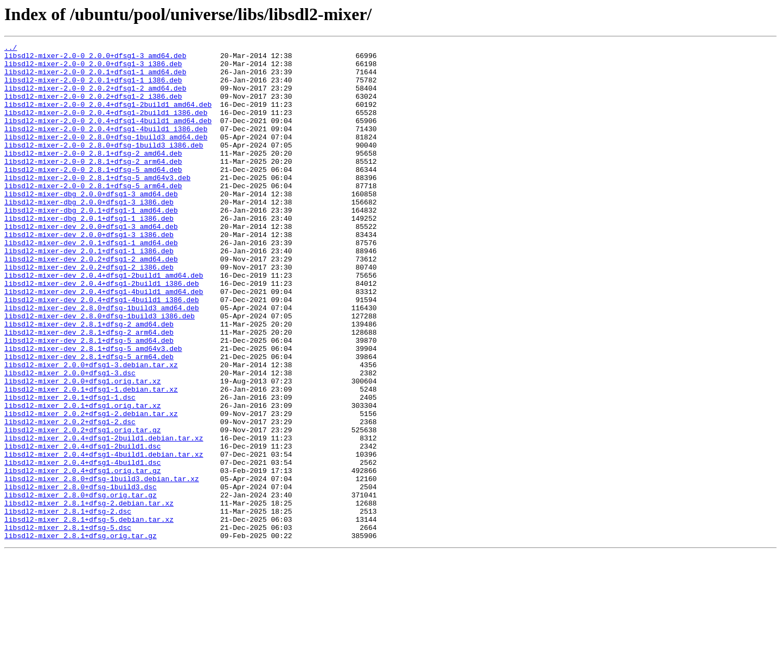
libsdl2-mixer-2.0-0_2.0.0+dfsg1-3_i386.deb (93, 68)
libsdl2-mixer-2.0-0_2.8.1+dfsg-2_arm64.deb (93, 185)
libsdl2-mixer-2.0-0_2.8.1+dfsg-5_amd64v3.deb (97, 205)
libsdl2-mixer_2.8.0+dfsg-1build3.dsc (80, 576)
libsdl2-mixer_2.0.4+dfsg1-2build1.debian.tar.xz (103, 517)
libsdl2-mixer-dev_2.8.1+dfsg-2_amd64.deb (89, 381)
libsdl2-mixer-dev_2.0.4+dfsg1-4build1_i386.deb (101, 351)
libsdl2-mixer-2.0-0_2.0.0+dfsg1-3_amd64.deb (95, 58)
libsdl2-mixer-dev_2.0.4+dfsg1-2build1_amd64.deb (103, 322)
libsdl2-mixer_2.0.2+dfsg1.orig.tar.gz (82, 508)
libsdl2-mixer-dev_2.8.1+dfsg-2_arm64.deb (89, 390)
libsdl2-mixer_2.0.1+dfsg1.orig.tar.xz (82, 478)
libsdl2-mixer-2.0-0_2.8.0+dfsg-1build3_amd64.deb (105, 156)
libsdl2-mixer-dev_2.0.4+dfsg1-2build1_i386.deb (101, 332)
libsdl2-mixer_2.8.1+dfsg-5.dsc (67, 625)
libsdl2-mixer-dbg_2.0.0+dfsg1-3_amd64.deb (91, 224)
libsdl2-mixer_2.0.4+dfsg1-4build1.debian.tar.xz (103, 537)
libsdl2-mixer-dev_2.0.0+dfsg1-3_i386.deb (89, 273)
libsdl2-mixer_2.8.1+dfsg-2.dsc (67, 605)
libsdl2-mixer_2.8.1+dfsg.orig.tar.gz (80, 635)
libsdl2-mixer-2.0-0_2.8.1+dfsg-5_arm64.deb (93, 215)
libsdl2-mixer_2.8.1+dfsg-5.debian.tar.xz (89, 615)
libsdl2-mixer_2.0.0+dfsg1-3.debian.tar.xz (91, 429)
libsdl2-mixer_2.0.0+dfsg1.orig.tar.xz (82, 449)
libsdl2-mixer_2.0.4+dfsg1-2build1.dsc (82, 527)
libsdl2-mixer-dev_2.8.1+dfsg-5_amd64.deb (89, 400)
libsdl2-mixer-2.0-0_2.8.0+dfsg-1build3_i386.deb (103, 166)
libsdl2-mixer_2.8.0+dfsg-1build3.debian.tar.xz (101, 566)
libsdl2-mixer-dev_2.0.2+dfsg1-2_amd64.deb (91, 303)
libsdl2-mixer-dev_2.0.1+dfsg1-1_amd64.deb (91, 283)
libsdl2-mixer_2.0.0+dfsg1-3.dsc (70, 439)
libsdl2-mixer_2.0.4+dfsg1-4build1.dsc (82, 547)
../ (10, 49)
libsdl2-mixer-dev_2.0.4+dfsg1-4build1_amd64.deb (103, 342)
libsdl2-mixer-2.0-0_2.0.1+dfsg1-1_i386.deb (93, 88)
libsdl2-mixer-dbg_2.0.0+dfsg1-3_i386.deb (89, 234)
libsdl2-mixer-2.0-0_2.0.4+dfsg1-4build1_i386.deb (105, 146)
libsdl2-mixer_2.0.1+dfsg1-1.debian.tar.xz (91, 459)
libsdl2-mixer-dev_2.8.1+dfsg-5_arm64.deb (89, 420)
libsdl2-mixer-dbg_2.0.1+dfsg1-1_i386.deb (89, 254)
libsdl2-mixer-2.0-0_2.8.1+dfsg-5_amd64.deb (93, 195)
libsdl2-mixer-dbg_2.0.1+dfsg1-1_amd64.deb (91, 244)
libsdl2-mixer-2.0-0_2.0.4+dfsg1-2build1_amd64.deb (108, 117)
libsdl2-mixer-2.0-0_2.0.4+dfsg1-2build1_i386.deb (105, 127)
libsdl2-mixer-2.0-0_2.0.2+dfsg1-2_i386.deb (93, 107)
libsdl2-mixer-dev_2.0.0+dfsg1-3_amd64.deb (91, 264)
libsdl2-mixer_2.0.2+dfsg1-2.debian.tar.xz (91, 488)
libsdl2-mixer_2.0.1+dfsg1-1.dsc (70, 469)
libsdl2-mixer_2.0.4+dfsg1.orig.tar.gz (82, 556)
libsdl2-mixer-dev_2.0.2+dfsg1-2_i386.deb (89, 312)
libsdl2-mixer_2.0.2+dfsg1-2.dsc (70, 498)
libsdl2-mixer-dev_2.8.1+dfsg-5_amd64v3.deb (93, 410)
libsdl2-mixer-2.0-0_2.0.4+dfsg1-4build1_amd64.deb (108, 137)
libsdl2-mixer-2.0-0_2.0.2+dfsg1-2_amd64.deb (95, 98)
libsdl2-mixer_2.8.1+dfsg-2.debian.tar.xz (89, 595)
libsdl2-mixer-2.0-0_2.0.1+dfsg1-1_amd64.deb (95, 78)
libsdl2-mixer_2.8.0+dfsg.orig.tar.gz (80, 586)
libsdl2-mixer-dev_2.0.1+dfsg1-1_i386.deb (89, 293)
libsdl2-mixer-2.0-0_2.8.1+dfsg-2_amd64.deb (93, 176)
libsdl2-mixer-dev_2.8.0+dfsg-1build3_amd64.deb (101, 361)
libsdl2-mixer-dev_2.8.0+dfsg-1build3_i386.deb (99, 371)
